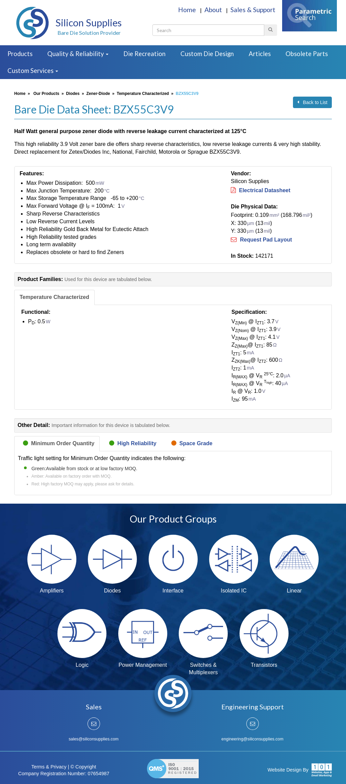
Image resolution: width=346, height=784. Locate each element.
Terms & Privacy (49, 766)
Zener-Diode (98, 93)
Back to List (312, 102)
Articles (260, 53)
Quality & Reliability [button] (77, 53)
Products (19, 53)
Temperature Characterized (143, 93)
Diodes (72, 93)
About (213, 10)
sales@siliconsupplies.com (94, 739)
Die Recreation (144, 53)
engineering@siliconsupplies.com (252, 739)
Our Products (46, 93)
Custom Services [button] (32, 70)
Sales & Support (252, 10)
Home (187, 10)
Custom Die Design (207, 53)
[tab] (54, 297)
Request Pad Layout (261, 240)
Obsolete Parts (307, 53)
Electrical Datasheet (260, 190)
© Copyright (83, 766)
